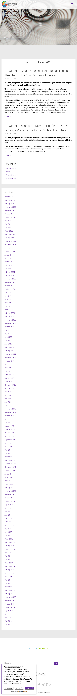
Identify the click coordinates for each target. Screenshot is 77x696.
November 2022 (10, 323)
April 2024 (8, 269)
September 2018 (10, 440)
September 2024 (10, 251)
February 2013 (10, 590)
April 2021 (8, 371)
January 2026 (9, 204)
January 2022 (9, 351)
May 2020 (8, 399)
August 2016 (9, 505)
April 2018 (8, 453)
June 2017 (8, 477)
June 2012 (8, 618)
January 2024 (9, 275)
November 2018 (10, 433)
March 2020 (9, 405)
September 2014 (10, 549)
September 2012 (10, 607)
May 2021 (8, 368)
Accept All (29, 688)
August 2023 (9, 293)
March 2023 (9, 310)
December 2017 (10, 464)
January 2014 (9, 570)
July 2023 (8, 296)
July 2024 (8, 258)
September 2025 (10, 217)
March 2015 (9, 539)
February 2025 (10, 234)
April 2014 (8, 559)
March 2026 (9, 197)
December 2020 (10, 382)
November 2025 (10, 210)
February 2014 (10, 566)
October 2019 (9, 416)
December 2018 (10, 429)
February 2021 (10, 375)
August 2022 (9, 330)
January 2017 (9, 488)
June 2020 (8, 395)
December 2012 (10, 597)
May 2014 (8, 556)
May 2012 (8, 621)
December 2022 (10, 320)
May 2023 (8, 303)
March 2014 (9, 563)
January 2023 (9, 317)
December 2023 (10, 279)
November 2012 (10, 601)
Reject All (19, 688)
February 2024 (10, 272)
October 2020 (9, 388)
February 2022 (10, 347)
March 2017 (9, 484)
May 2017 (8, 481)
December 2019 (10, 409)
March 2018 (9, 457)
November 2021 (10, 358)
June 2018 (8, 447)
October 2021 (9, 361)
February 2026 (10, 200)
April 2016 (8, 515)
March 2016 (9, 518)
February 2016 (10, 522)
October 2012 (9, 604)
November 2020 (10, 385)
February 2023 (10, 313)
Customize (8, 688)
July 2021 (8, 364)
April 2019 (8, 423)
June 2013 (8, 577)
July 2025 (8, 221)
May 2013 (8, 580)
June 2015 (8, 532)
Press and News (10, 168)
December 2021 (10, 354)
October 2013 (9, 573)
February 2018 (10, 460)
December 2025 (10, 207)
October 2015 (9, 525)
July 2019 (8, 419)
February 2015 (10, 542)
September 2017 (10, 470)
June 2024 (8, 262)
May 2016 (8, 512)
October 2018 (9, 436)
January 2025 (9, 238)
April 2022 (8, 344)
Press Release (11, 179)
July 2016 (8, 508)
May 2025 (8, 224)
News (8, 172)
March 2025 (9, 231)
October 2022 (9, 327)
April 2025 (8, 228)
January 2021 (9, 378)
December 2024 (10, 241)
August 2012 (9, 611)
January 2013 (9, 594)
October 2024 (9, 248)
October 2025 (9, 214)
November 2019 (10, 412)
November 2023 (10, 282)
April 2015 (8, 535)
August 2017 (9, 474)
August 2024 (9, 255)
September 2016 (10, 501)
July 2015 (8, 529)
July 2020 (8, 392)
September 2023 (10, 289)
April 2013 (8, 583)
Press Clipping (11, 175)
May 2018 (8, 450)
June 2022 (8, 337)
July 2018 (8, 443)
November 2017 (10, 467)
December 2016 (10, 491)
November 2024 (10, 245)
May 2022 (8, 340)
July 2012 (8, 614)
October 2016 (9, 498)
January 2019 (9, 426)
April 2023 (8, 306)
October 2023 (9, 286)
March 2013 (9, 587)
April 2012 (8, 624)
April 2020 (8, 402)
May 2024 (8, 265)
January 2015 (9, 546)
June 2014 (8, 553)
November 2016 (10, 494)
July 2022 (8, 334)
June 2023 (8, 299)
